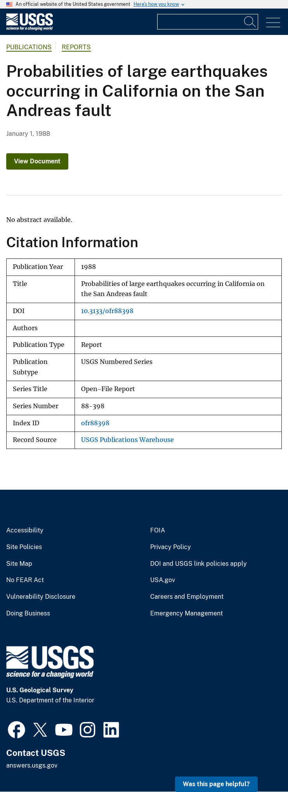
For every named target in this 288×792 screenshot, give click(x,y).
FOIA (157, 530)
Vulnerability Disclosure (40, 596)
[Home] (29, 28)
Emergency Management (186, 613)
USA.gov (162, 580)
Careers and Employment (187, 596)
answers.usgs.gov (31, 765)
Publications (29, 47)
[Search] (250, 21)
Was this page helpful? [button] (216, 784)
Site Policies (24, 547)
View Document (37, 161)
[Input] (207, 21)
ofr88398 (95, 423)
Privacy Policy (170, 547)
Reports (76, 47)
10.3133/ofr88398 (107, 311)
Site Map (19, 563)
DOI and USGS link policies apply (198, 563)
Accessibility (24, 530)
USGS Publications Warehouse (127, 440)
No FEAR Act (25, 580)
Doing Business (28, 613)
